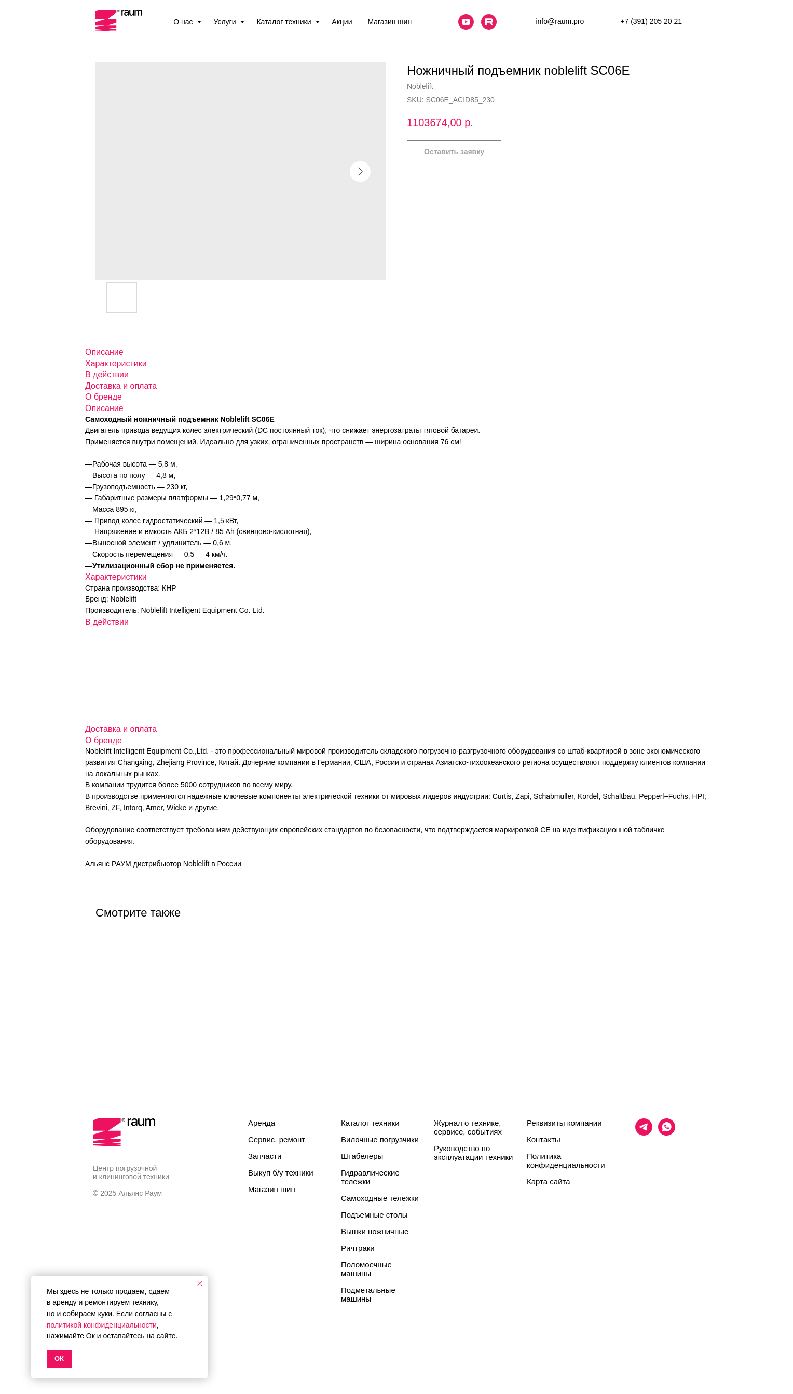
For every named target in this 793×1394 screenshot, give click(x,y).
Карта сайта (548, 1181)
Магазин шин (389, 22)
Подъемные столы (374, 1214)
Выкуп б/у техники (280, 1172)
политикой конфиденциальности (102, 1325)
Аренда (261, 1122)
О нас (184, 22)
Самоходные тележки (380, 1198)
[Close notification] (200, 1283)
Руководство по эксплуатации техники (473, 1152)
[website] (466, 22)
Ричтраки (358, 1247)
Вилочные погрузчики (380, 1139)
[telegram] (643, 1132)
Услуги (225, 22)
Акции (342, 22)
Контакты (543, 1139)
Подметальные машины (368, 1294)
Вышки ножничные (374, 1231)
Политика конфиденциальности (566, 1160)
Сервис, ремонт (276, 1139)
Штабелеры (362, 1156)
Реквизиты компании (564, 1122)
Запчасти (264, 1156)
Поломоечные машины (366, 1269)
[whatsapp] (666, 1132)
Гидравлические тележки (370, 1177)
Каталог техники (284, 22)
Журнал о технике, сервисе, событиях (468, 1127)
